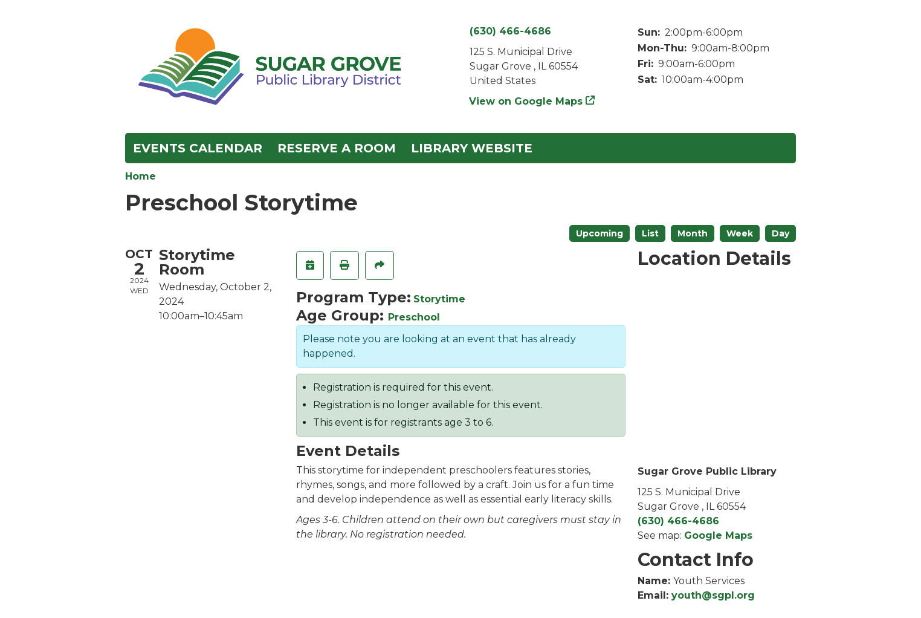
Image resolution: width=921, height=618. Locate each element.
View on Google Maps (526, 101)
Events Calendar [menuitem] (197, 148)
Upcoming (599, 233)
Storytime (439, 299)
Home (140, 176)
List (650, 233)
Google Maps (718, 535)
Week (739, 233)
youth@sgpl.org (713, 595)
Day (780, 233)
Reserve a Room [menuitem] (336, 148)
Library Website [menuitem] (471, 148)
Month (692, 233)
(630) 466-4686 (510, 31)
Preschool (414, 317)
